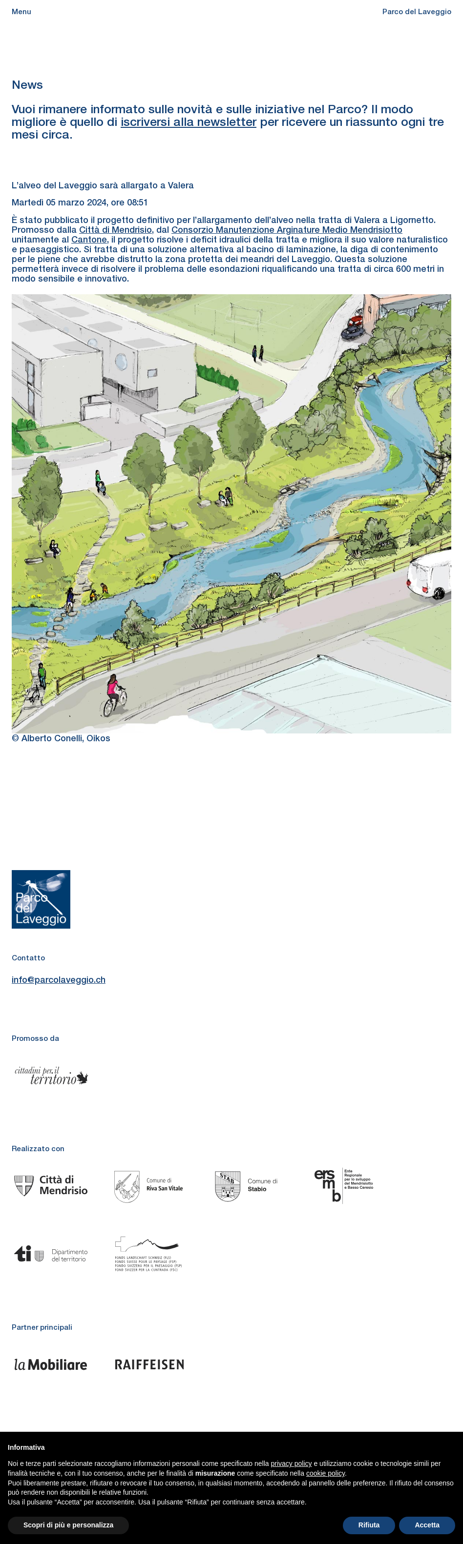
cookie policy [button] (325, 1473)
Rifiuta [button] (369, 1525)
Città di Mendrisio (115, 229)
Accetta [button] (427, 1525)
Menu (21, 11)
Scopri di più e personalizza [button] (68, 1525)
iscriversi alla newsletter (188, 121)
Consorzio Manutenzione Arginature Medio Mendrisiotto (286, 229)
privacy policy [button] (291, 1463)
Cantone (89, 239)
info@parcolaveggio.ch (58, 980)
